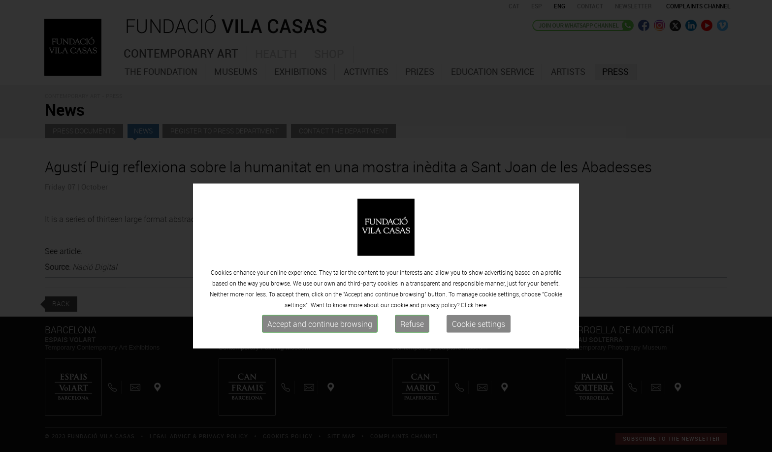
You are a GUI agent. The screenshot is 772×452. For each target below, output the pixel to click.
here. (481, 350)
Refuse (412, 369)
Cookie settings (478, 369)
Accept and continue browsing (319, 369)
